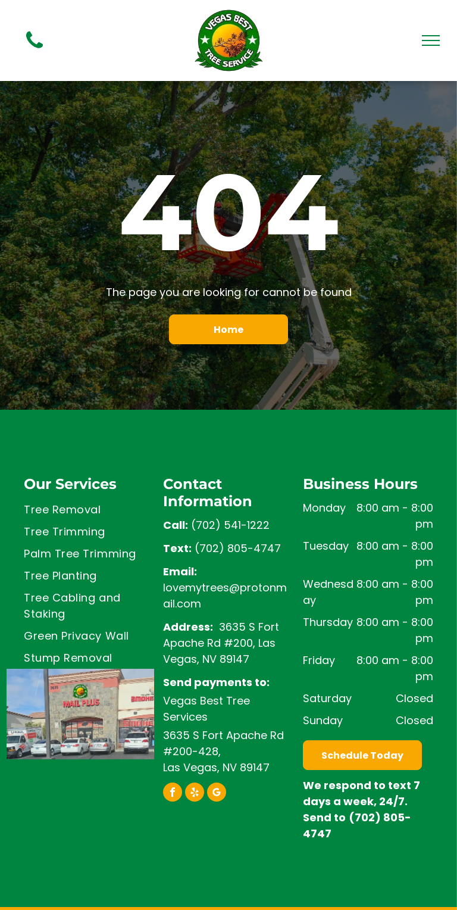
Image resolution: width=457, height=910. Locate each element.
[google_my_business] (216, 794)
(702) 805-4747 (238, 548)
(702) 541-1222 (230, 525)
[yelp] (194, 794)
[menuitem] (89, 509)
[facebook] (172, 794)
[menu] (430, 40)
